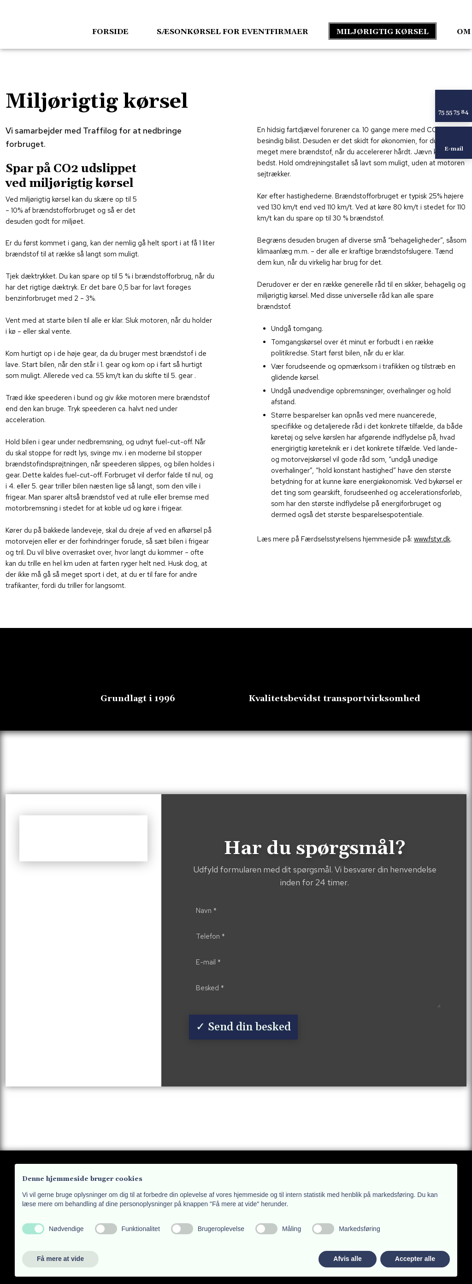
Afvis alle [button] (347, 1258)
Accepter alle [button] (415, 1258)
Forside (110, 31)
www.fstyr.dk (432, 539)
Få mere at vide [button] (60, 1258)
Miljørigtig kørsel (382, 31)
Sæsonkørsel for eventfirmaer (232, 31)
